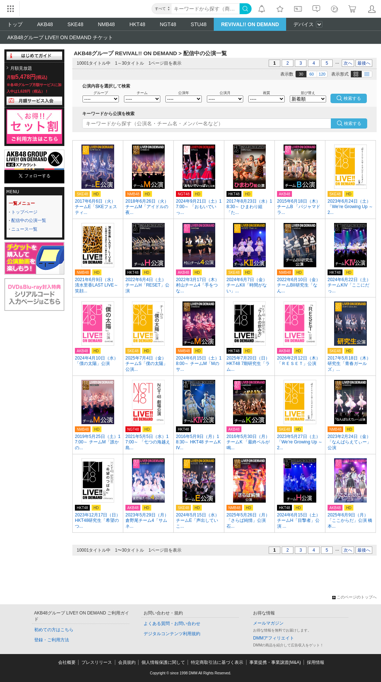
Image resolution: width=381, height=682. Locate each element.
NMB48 (106, 24)
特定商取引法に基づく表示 (217, 662)
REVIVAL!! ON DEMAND (250, 24)
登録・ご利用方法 (51, 639)
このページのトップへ (354, 597)
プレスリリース (96, 662)
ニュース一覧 (24, 229)
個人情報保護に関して (163, 662)
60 (311, 74)
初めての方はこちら (53, 629)
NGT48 (168, 24)
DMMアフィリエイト (273, 638)
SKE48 (76, 24)
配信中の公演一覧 (28, 220)
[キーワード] (206, 8)
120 (322, 74)
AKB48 (45, 24)
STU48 (199, 24)
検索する (352, 123)
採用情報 (315, 662)
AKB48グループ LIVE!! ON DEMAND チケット (60, 37)
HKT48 (137, 24)
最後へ (363, 63)
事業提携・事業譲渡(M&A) (275, 662)
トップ (15, 24)
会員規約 (127, 662)
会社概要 (67, 662)
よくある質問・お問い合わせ (172, 623)
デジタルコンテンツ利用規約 (172, 633)
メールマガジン (268, 623)
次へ (348, 63)
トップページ (24, 212)
